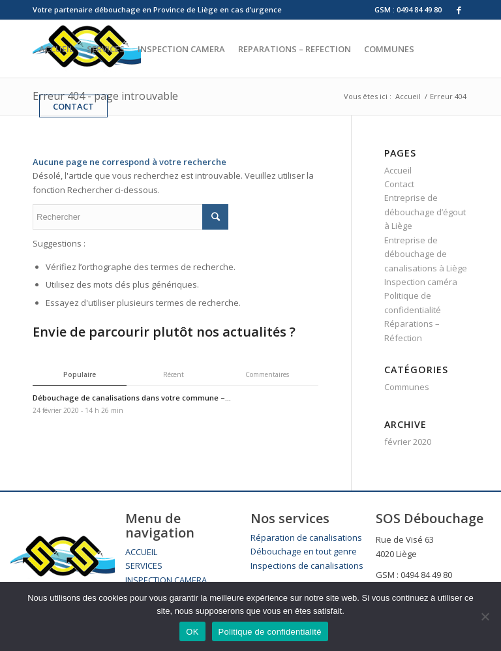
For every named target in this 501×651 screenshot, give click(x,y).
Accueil (398, 170)
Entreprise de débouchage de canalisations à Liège (425, 254)
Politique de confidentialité (270, 632)
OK (192, 632)
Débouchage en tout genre (303, 551)
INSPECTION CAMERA (166, 580)
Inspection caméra (420, 282)
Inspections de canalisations (306, 565)
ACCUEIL (141, 552)
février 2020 (407, 441)
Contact (399, 184)
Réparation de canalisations (306, 537)
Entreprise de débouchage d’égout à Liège (425, 212)
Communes (406, 387)
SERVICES (143, 565)
